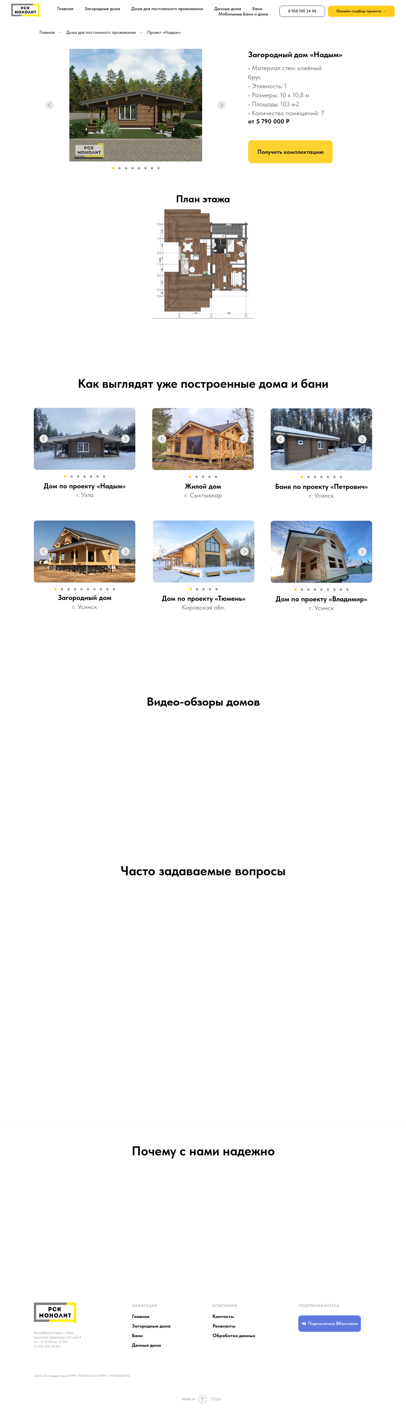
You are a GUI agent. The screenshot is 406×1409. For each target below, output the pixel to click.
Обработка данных (234, 1335)
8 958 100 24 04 (47, 1346)
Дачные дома (227, 8)
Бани (257, 8)
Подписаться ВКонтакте (333, 1323)
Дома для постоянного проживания (167, 8)
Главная (65, 8)
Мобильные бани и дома (243, 14)
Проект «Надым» (163, 32)
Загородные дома (102, 8)
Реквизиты (224, 1326)
